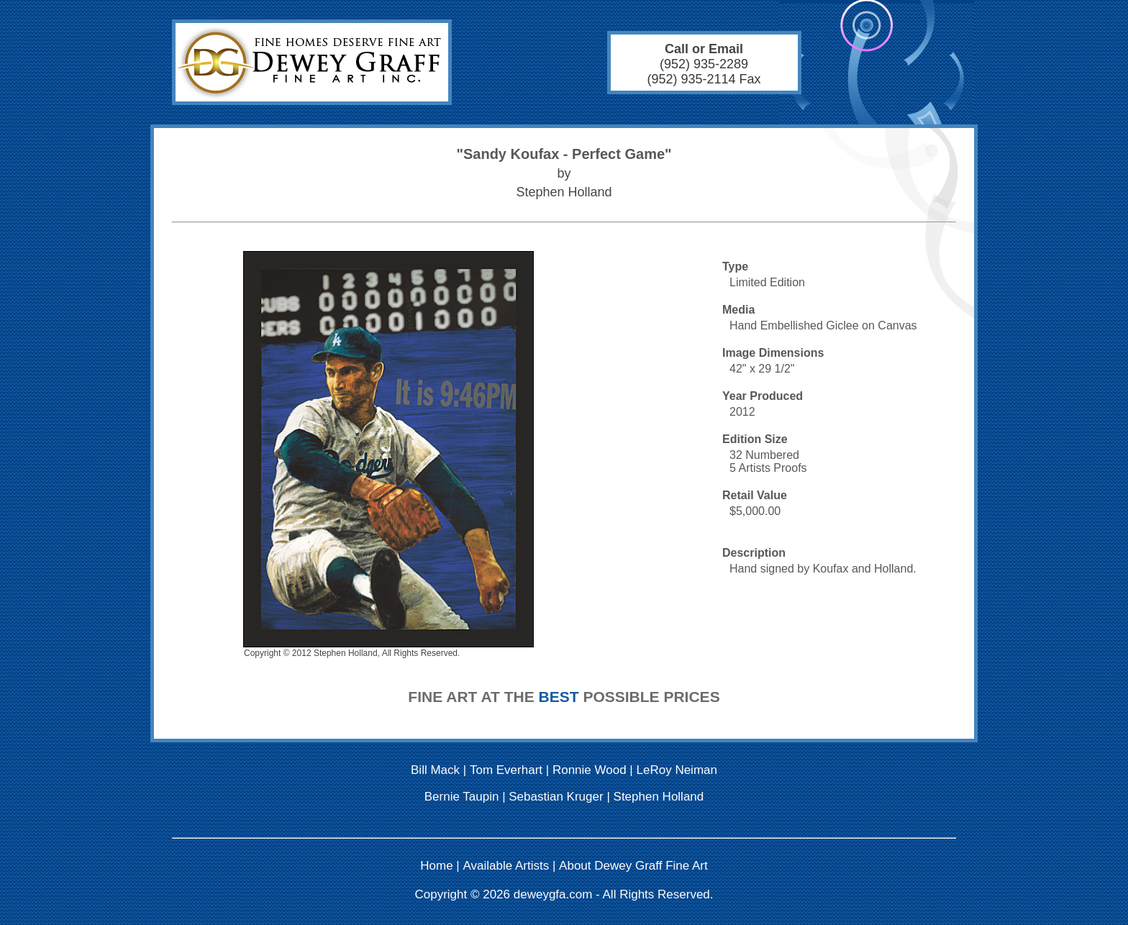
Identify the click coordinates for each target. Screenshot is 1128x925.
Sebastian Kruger (556, 796)
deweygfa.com (553, 894)
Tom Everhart (506, 770)
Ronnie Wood (589, 770)
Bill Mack (435, 770)
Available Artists (506, 865)
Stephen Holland (659, 796)
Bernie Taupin (461, 796)
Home (436, 865)
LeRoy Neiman (677, 770)
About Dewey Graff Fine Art (633, 865)
